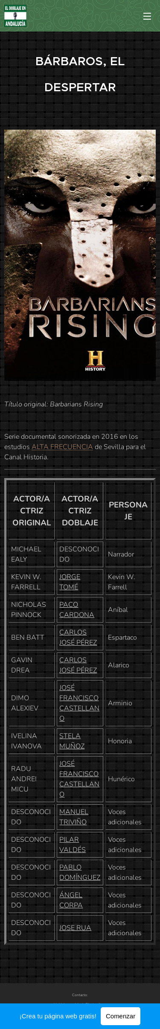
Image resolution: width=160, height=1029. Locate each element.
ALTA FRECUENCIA (62, 447)
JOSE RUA (75, 928)
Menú (147, 16)
